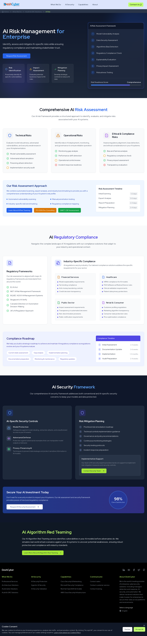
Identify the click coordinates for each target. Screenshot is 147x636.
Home (5, 12)
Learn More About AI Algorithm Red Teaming (43, 553)
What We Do (17, 12)
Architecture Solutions (10, 585)
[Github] (144, 570)
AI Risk (48, 12)
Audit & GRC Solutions (33, 12)
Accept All (139, 629)
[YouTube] (129, 570)
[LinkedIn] (124, 570)
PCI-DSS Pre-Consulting (45, 211)
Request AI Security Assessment (24, 507)
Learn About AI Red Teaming (19, 211)
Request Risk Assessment (16, 56)
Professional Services (10, 581)
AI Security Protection (39, 581)
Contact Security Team (95, 471)
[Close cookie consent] (144, 625)
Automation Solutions (10, 589)
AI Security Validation (39, 589)
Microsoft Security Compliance (72, 585)
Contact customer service (99, 585)
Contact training (96, 589)
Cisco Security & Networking (71, 581)
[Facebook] (134, 570)
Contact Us (136, 4)
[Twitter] (139, 570)
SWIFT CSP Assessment (69, 211)
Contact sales (95, 581)
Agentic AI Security (38, 585)
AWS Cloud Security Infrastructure (73, 592)
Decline (127, 629)
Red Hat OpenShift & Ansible (71, 589)
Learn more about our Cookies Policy (67, 633)
